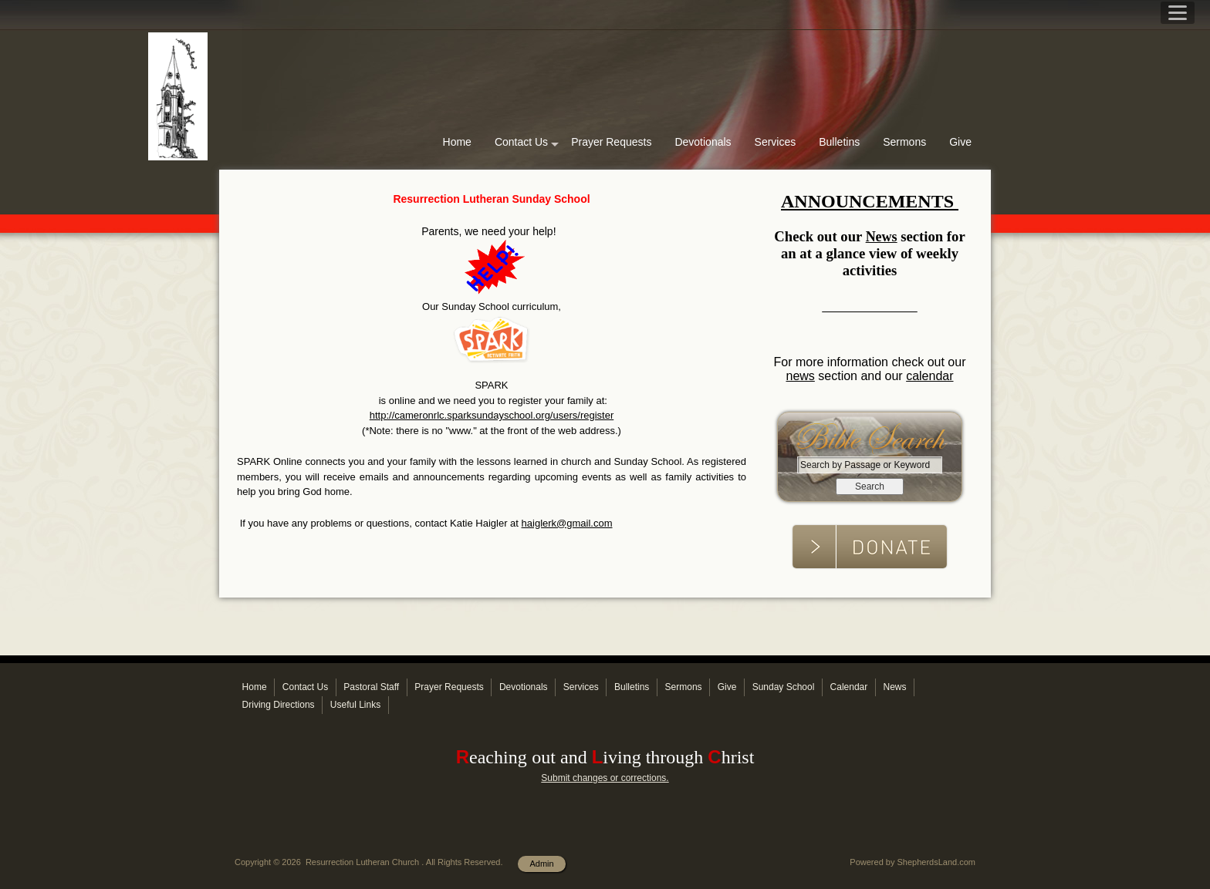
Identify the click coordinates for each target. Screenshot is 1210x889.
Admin (541, 863)
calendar (929, 375)
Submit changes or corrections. (604, 778)
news (800, 375)
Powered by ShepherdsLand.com (912, 862)
